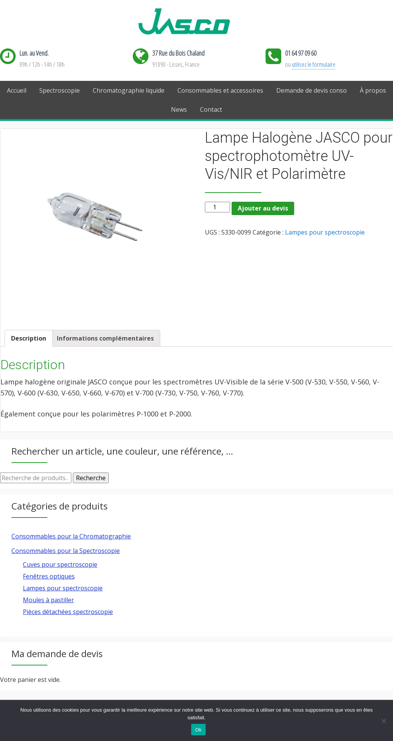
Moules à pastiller (48, 600)
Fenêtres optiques (49, 576)
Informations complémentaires (105, 338)
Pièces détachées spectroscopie (68, 612)
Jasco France (196, 22)
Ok (198, 730)
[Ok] (383, 721)
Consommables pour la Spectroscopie (65, 551)
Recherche (91, 478)
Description (28, 338)
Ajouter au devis (263, 208)
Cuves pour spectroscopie (60, 564)
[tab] (29, 338)
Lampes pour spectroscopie (325, 232)
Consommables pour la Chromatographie (71, 536)
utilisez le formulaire (313, 64)
